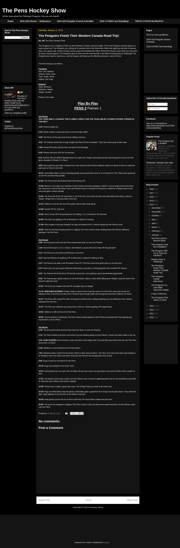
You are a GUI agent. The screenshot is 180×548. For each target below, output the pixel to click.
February (156, 231)
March (155, 227)
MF (21, 92)
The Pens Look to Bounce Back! (159, 239)
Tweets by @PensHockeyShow (14, 127)
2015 (151, 201)
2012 (151, 310)
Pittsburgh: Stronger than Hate (159, 163)
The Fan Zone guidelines (157, 35)
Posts (151, 104)
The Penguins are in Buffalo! (166, 142)
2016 (151, 197)
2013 (151, 306)
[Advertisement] (13, 63)
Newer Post (44, 500)
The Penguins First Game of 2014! (159, 298)
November (156, 212)
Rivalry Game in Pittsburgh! (158, 260)
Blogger (106, 542)
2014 (151, 204)
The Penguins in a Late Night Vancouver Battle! (160, 287)
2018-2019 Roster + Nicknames (35, 21)
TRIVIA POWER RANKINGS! (149, 21)
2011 (151, 313)
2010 (151, 317)
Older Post (132, 500)
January (155, 235)
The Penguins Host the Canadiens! (159, 245)
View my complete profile (16, 113)
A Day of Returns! (159, 294)
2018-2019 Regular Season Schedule (75, 21)
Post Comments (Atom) (93, 507)
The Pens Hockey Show (34, 10)
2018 (151, 189)
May (154, 219)
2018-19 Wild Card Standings (114, 21)
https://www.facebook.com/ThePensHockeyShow (160, 127)
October (155, 215)
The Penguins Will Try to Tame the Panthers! (159, 253)
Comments (154, 109)
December (156, 208)
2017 (151, 193)
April (154, 223)
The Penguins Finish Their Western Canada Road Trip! (159, 269)
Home (11, 21)
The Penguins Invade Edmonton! (157, 278)
